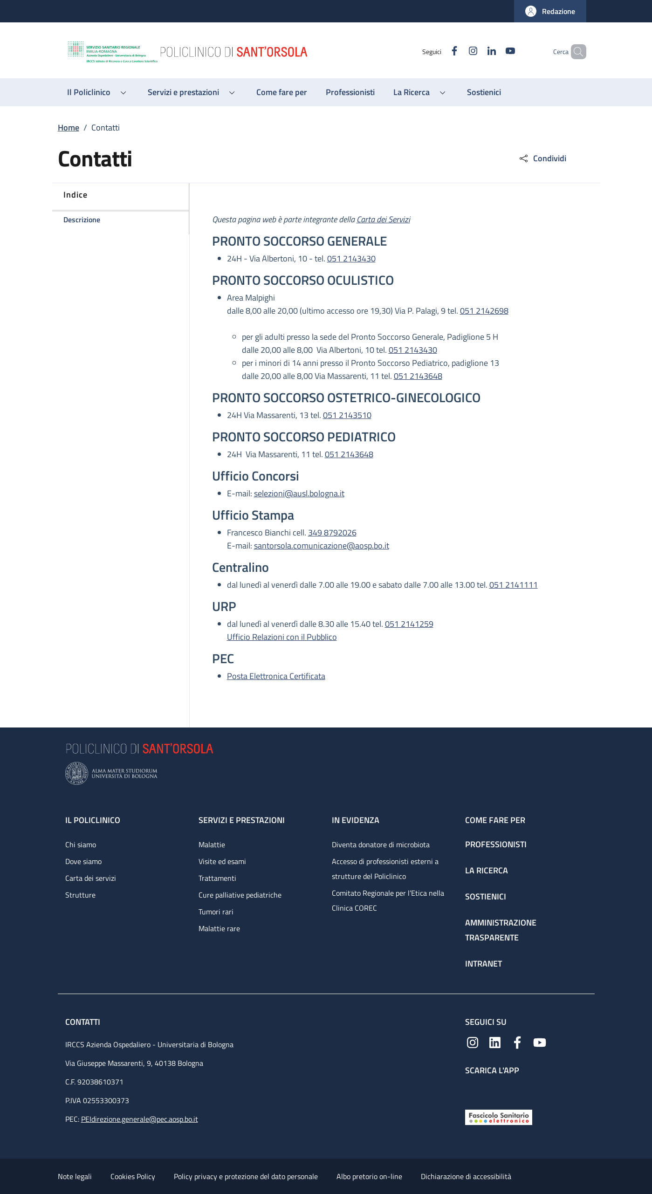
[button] (550, 11)
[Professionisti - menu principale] (350, 92)
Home (68, 127)
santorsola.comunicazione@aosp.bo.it (321, 545)
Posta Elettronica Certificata (276, 676)
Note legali (75, 1176)
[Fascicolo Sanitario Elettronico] (498, 1116)
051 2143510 (347, 415)
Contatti (83, 1022)
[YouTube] (494, 51)
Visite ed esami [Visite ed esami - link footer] (222, 861)
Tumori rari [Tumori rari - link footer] (216, 911)
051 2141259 (409, 624)
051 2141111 (513, 584)
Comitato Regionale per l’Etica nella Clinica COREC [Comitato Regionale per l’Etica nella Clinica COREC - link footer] (388, 900)
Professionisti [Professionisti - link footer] (496, 844)
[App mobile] (472, 1090)
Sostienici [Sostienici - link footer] (485, 896)
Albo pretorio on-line (369, 1176)
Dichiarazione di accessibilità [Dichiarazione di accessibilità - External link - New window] (466, 1176)
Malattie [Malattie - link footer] (212, 844)
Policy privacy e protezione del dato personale (246, 1176)
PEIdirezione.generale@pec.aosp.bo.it (139, 1119)
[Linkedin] (476, 51)
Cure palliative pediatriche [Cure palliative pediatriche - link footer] (240, 894)
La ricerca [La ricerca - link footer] (486, 870)
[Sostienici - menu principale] (484, 92)
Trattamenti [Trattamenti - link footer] (217, 878)
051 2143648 (418, 376)
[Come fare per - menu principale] (281, 92)
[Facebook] (438, 51)
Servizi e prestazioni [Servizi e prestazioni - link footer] (242, 820)
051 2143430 (351, 258)
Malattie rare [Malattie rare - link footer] (219, 928)
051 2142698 (484, 310)
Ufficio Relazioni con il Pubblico (282, 637)
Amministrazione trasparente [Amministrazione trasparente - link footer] (500, 930)
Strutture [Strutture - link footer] (80, 894)
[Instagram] (457, 51)
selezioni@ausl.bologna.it (299, 493)
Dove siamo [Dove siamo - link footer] (83, 861)
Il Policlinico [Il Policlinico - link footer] (92, 820)
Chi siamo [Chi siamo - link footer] (80, 844)
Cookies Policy (132, 1176)
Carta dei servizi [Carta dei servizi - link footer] (90, 878)
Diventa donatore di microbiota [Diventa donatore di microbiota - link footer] (381, 844)
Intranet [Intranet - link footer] (483, 963)
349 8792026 (332, 532)
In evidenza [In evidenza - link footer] (355, 820)
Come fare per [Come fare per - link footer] (495, 820)
